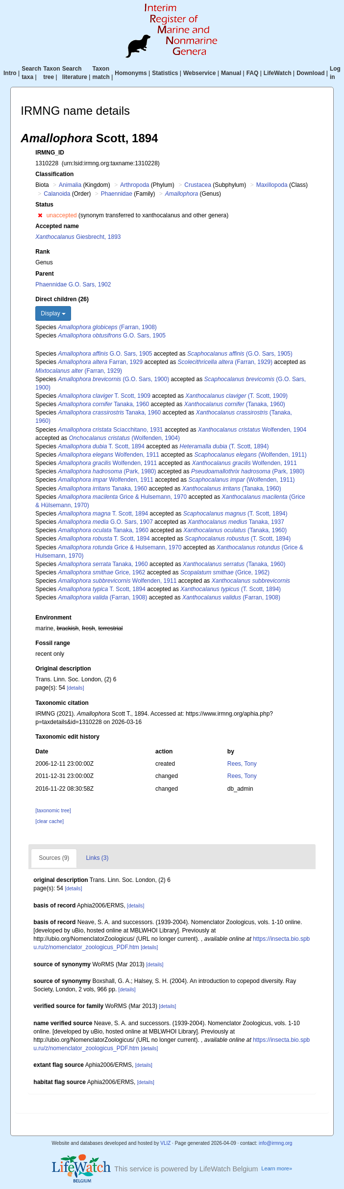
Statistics (165, 73)
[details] (75, 688)
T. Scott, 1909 (104, 395)
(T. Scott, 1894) (224, 446)
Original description (63, 668)
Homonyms (131, 73)
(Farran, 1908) (107, 327)
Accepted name (57, 226)
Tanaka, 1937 (236, 521)
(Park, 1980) (107, 471)
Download (310, 73)
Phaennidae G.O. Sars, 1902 (73, 284)
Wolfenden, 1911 (108, 454)
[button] (40, 215)
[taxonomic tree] (53, 810)
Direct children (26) (62, 299)
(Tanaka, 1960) (234, 404)
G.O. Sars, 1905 (111, 335)
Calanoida (57, 193)
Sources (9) (54, 857)
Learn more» (276, 1168)
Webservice (199, 73)
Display (53, 313)
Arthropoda (134, 184)
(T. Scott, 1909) (236, 395)
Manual (231, 73)
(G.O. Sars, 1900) (113, 379)
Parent (44, 273)
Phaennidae (116, 193)
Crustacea (197, 184)
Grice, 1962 (101, 572)
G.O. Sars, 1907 (105, 521)
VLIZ (165, 1143)
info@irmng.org (276, 1143)
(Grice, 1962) (225, 572)
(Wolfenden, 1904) (124, 438)
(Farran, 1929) (225, 362)
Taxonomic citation (61, 702)
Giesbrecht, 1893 (78, 236)
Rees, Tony (242, 763)
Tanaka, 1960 (103, 404)
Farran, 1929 (100, 362)
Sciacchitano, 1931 (110, 429)
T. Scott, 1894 (101, 446)
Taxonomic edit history (67, 736)
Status (44, 204)
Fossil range (52, 643)
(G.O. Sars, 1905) (240, 353)
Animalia (70, 184)
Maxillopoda (272, 184)
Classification (54, 174)
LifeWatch (278, 73)
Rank (42, 251)
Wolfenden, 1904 (252, 429)
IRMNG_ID (49, 152)
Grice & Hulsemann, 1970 (122, 496)
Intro (10, 73)
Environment (53, 617)
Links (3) (97, 857)
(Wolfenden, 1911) (250, 454)
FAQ (252, 73)
